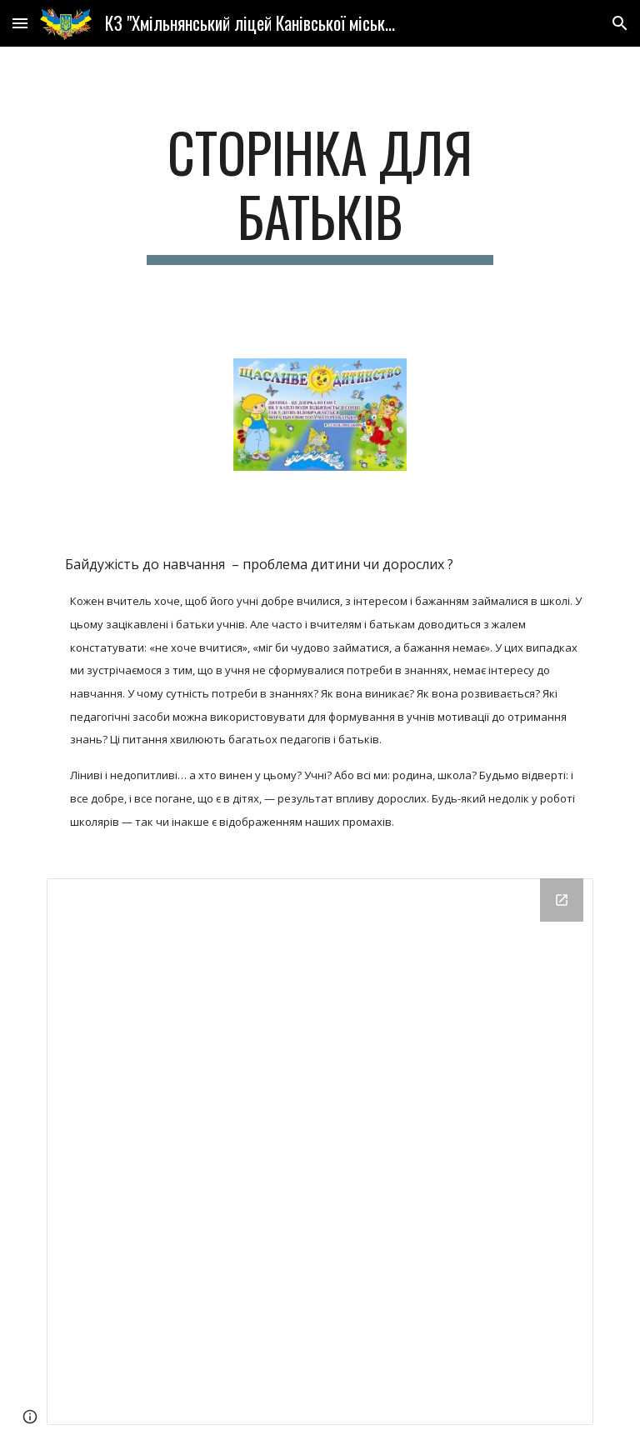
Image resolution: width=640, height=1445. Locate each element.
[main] (319, 192)
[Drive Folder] (319, 1151)
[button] (20, 23)
